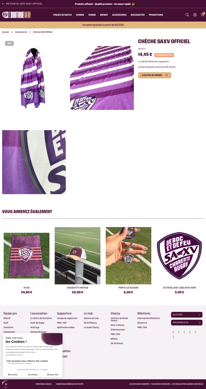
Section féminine (38, 332)
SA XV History (90, 323)
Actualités (63, 351)
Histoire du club (91, 318)
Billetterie (142, 323)
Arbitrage (34, 327)
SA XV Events (117, 343)
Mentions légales (44, 384)
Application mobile (66, 327)
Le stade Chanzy (91, 327)
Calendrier (8, 327)
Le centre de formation (41, 318)
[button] (22, 4)
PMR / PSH (61, 323)
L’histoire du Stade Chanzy (119, 319)
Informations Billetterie (149, 318)
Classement (9, 332)
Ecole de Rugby (37, 323)
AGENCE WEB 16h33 (195, 384)
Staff (6, 323)
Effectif (7, 318)
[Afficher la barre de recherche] (187, 15)
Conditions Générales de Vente (70, 384)
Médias (114, 339)
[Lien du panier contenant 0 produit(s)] (202, 14)
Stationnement (118, 329)
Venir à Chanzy (117, 325)
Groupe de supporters (67, 318)
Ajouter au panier (152, 75)
